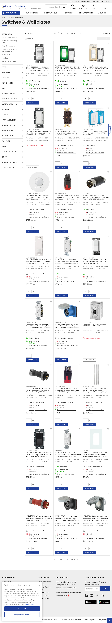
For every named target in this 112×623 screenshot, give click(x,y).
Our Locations (43, 592)
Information (8, 578)
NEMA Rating (7, 130)
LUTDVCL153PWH (61, 65)
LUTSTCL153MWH (89, 258)
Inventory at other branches (38, 88)
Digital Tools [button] (50, 13)
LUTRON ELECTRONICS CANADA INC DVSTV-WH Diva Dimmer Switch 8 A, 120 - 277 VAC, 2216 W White (96, 68)
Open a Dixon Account (83, 1)
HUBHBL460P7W (32, 515)
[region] (22, 601)
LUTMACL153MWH (32, 129)
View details (32, 167)
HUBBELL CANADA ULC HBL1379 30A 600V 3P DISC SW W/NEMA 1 (95, 325)
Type (4, 67)
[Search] (56, 7)
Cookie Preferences (46, 619)
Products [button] (11, 13)
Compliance (6, 582)
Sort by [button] (105, 33)
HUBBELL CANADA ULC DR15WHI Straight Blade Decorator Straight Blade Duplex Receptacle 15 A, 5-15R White (68, 262)
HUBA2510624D (88, 386)
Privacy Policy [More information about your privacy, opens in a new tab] (29, 604)
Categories (7, 34)
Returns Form (43, 595)
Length (5, 157)
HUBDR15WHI (59, 258)
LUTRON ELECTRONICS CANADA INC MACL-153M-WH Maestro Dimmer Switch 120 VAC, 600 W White (38, 133)
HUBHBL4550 (59, 129)
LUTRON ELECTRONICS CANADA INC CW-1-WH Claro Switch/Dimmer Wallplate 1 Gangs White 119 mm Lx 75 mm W (95, 455)
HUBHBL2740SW (89, 515)
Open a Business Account (45, 583)
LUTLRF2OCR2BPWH (33, 194)
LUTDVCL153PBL (31, 451)
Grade (4, 146)
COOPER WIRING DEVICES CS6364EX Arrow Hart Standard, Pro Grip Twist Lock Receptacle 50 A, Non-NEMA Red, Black (67, 198)
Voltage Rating (9, 93)
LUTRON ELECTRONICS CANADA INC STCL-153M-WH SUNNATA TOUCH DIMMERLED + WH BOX (95, 261)
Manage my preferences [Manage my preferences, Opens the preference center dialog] (22, 615)
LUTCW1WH (87, 451)
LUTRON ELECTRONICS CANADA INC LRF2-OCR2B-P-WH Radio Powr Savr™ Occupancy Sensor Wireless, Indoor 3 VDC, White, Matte (39, 198)
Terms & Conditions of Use (61, 620)
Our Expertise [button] (32, 13)
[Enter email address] (92, 588)
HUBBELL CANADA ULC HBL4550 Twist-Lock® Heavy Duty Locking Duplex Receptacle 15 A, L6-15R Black (66, 133)
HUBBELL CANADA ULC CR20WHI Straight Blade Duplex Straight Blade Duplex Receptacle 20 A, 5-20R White (68, 455)
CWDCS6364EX (60, 194)
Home (4, 17)
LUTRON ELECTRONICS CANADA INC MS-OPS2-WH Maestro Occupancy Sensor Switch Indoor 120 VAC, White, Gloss (38, 262)
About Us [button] (102, 13)
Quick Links (43, 578)
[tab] (12, 34)
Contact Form (43, 598)
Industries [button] (68, 13)
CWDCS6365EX (60, 386)
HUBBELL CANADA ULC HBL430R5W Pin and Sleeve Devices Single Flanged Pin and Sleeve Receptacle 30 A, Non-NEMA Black (67, 519)
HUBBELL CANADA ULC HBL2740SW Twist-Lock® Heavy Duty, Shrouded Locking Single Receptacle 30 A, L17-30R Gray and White (96, 519)
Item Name (6, 72)
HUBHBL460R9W (60, 322)
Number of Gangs (10, 162)
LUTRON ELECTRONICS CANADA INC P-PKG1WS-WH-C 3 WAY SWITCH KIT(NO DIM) (95, 133)
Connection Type (10, 152)
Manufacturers (86, 13)
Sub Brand (6, 78)
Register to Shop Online (101, 1)
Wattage (6, 141)
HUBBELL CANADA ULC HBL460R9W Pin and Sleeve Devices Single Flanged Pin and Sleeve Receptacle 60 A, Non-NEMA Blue (67, 326)
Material (6, 109)
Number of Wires (9, 136)
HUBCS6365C (88, 194)
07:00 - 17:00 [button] (22, 8)
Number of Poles (9, 125)
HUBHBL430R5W (60, 515)
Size (3, 88)
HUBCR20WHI (60, 451)
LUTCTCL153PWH (32, 65)
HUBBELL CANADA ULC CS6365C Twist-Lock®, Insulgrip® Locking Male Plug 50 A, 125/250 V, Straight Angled (96, 198)
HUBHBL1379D (88, 322)
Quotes (70, 1)
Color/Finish (8, 167)
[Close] (39, 585)
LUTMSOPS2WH (31, 258)
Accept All (22, 609)
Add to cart (32, 103)
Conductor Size (9, 99)
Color (5, 115)
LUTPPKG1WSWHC (89, 129)
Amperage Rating (10, 104)
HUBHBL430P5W (32, 386)
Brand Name (7, 83)
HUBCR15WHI (31, 322)
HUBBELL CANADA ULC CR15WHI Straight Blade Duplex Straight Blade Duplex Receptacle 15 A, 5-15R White (39, 325)
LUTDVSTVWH (88, 65)
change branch (36, 8)
